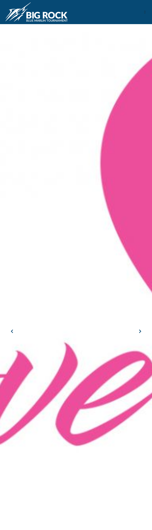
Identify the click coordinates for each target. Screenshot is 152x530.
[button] (145, 12)
